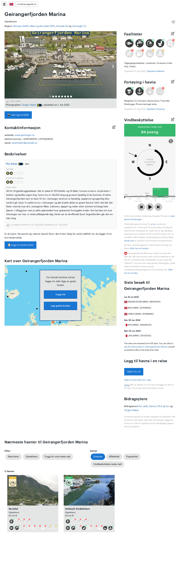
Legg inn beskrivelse (20, 245)
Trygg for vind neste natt (57, 457)
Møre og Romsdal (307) (42, 26)
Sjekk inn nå (133, 372)
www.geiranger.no (25, 135)
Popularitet (132, 457)
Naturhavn (13, 457)
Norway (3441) (21, 26)
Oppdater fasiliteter (155, 71)
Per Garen (12, 164)
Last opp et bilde (18, 115)
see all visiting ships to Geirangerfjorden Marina (145, 347)
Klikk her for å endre (139, 248)
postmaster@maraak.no (24, 143)
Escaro (152, 406)
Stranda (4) (62, 26)
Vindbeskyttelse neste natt (107, 464)
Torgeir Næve (29, 105)
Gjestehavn (32, 457)
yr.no (153, 224)
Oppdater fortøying (156, 109)
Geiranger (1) (79, 26)
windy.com (129, 241)
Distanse (97, 457)
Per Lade (143, 406)
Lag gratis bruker (60, 306)
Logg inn (61, 294)
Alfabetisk (114, 457)
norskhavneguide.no (26, 4)
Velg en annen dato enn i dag (137, 380)
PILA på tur (163, 406)
